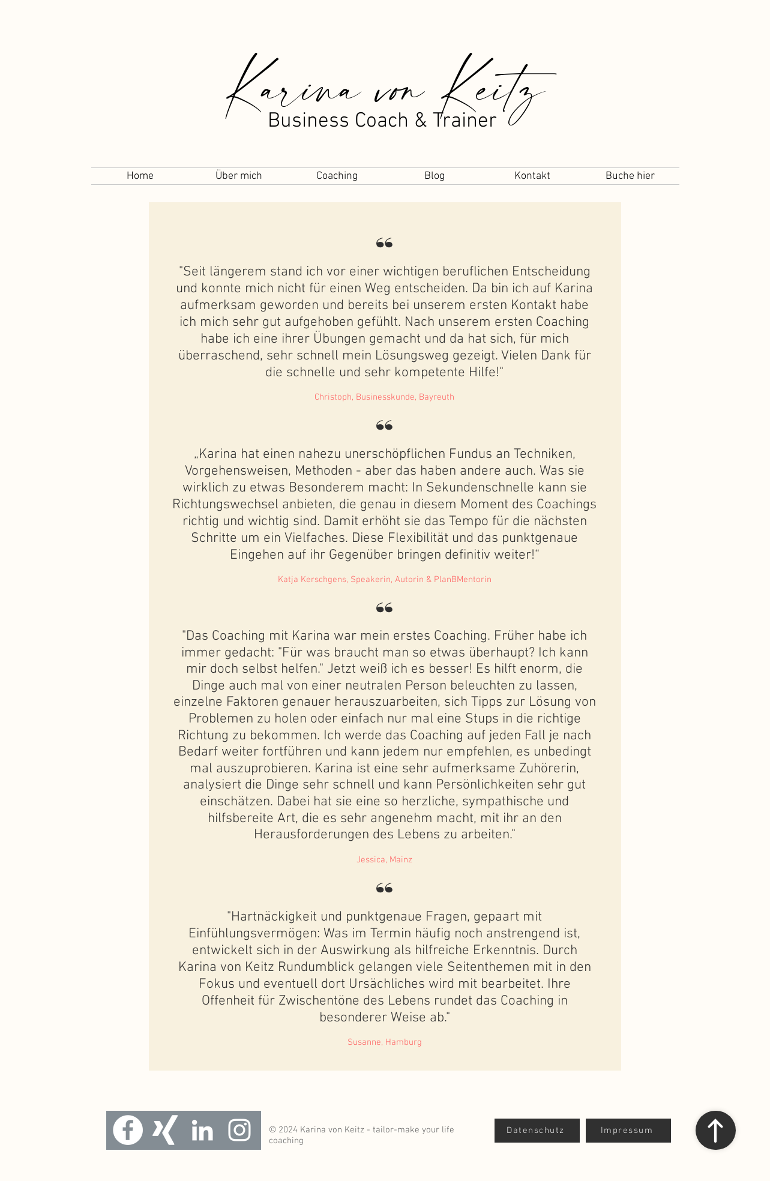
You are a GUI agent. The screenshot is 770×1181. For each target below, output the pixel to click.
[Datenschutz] (537, 1131)
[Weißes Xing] (165, 1130)
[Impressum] (628, 1131)
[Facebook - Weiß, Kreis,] (128, 1130)
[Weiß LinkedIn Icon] (202, 1130)
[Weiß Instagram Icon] (239, 1130)
